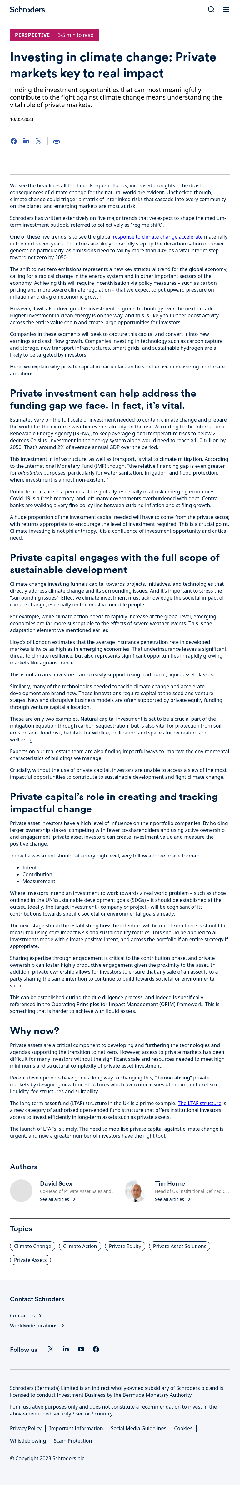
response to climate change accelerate (158, 236)
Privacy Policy (26, 1428)
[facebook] (96, 1349)
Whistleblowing (28, 1440)
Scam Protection (73, 1440)
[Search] (211, 9)
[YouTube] (81, 1349)
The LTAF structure (199, 1103)
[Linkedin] (66, 1349)
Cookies (183, 1428)
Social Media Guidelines (139, 1428)
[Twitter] (38, 141)
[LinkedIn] (26, 141)
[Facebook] (14, 141)
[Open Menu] (226, 9)
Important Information (76, 1428)
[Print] (56, 141)
